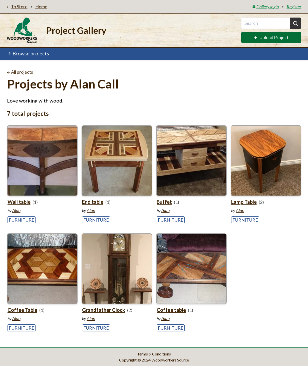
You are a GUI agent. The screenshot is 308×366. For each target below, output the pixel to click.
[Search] (295, 23)
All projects (20, 72)
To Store (17, 6)
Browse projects (28, 53)
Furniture (21, 220)
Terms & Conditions (154, 353)
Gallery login (265, 6)
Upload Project (271, 37)
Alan (16, 210)
